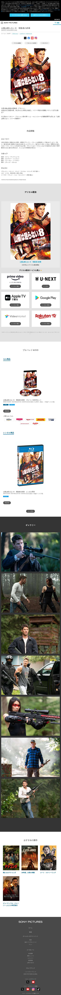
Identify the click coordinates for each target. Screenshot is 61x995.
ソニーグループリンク (30, 953)
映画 (30, 914)
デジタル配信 (17, 25)
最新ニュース (30, 937)
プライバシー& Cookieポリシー (26, 5)
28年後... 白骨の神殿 (28, 854)
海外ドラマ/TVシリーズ (30, 924)
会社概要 (30, 935)
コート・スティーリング (48, 854)
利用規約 (30, 988)
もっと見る (30, 493)
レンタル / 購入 (15, 268)
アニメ (30, 926)
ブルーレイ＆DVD (31, 25)
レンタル (45, 268)
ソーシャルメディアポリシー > (30, 982)
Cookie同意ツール (30, 990)
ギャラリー (44, 25)
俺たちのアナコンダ (9, 854)
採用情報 (30, 942)
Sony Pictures (45, 9)
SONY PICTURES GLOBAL (30, 956)
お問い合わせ (30, 944)
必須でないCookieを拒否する (40, 15)
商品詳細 (7, 393)
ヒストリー (30, 940)
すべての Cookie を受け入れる (19, 15)
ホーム (30, 909)
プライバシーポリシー (30, 987)
